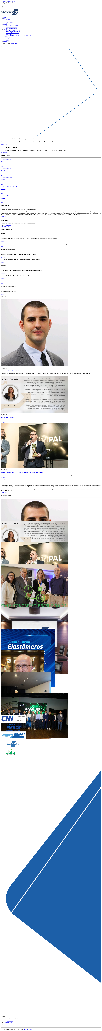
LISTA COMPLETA (5, 226)
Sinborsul (5, 18)
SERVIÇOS (8, 23)
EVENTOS (8, 40)
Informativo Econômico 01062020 (8, 281)
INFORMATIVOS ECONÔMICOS (13, 30)
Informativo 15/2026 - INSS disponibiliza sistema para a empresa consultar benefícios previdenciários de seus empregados (29, 238)
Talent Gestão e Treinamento (7, 417)
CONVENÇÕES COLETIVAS (12, 33)
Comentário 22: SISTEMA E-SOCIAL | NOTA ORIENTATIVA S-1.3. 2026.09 (18, 254)
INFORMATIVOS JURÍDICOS (13, 31)
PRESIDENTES (9, 22)
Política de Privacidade (29, 1029)
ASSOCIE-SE (4, 152)
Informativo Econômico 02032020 (8, 286)
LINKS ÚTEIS (9, 34)
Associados (5, 24)
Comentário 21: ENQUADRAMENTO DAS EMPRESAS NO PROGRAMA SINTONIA (21, 259)
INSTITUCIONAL (10, 19)
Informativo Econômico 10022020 (8, 291)
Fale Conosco (6, 41)
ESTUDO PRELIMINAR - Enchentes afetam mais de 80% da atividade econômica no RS (21, 270)
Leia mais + (3, 375)
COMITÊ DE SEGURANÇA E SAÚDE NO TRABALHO (18, 35)
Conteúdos (5, 36)
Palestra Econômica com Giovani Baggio (10, 370)
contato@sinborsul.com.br (9, 1)
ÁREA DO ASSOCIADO (11, 28)
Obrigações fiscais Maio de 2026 (8, 249)
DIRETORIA (9, 20)
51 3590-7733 (14, 43)
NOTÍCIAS (8, 39)
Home (4, 17)
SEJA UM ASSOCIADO (11, 27)
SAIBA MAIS (4, 144)
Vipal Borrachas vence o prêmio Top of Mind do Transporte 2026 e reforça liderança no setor (22, 472)
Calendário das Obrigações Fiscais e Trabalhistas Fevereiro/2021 (15, 275)
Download (3, 241)
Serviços (5, 29)
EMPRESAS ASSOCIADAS (12, 25)
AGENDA (8, 37)
